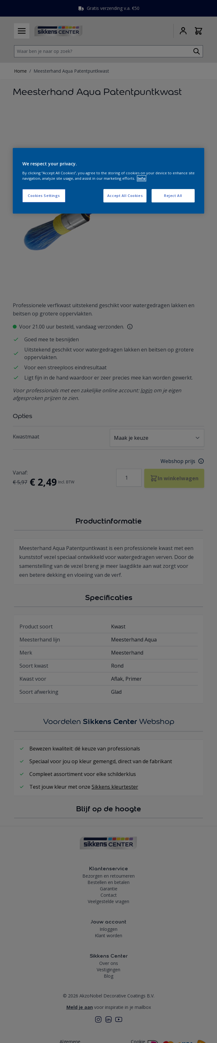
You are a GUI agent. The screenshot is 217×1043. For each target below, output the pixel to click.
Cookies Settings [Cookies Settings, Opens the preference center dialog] (44, 195)
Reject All (173, 195)
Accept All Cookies (125, 195)
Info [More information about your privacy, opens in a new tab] (142, 178)
